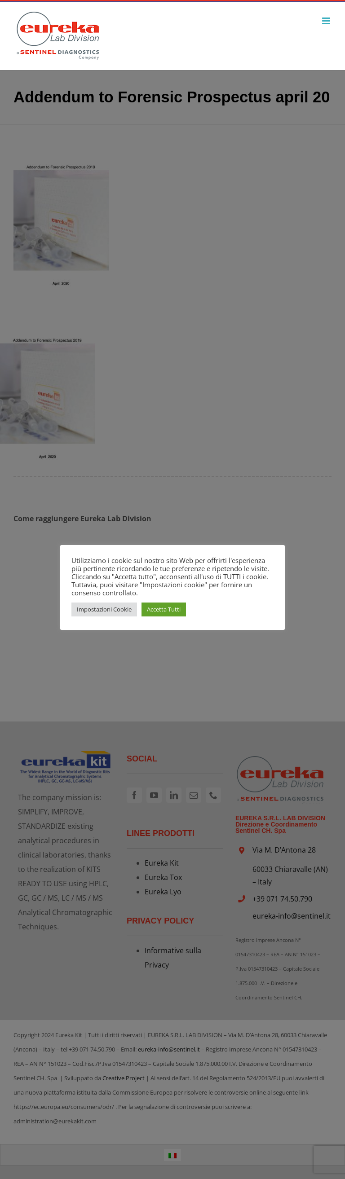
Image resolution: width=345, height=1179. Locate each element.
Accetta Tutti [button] (164, 609)
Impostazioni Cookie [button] (104, 609)
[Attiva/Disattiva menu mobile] (327, 21)
